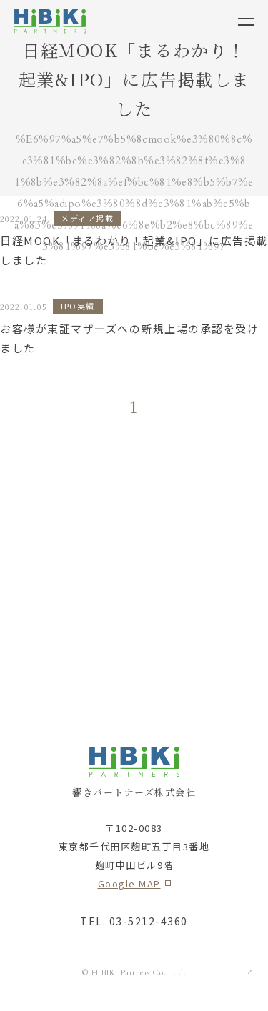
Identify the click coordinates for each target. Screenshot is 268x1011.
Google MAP (129, 883)
